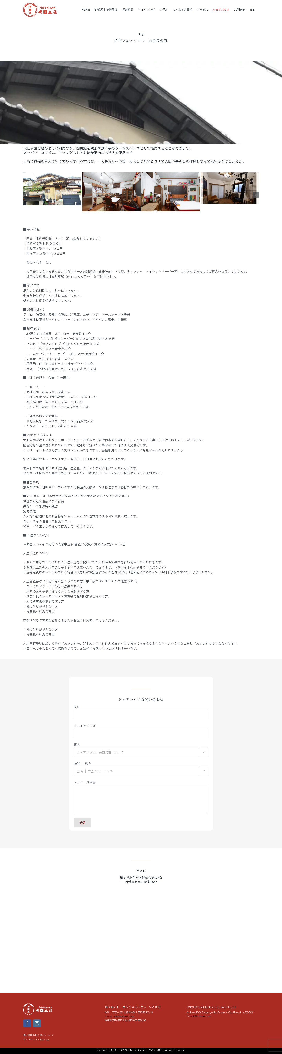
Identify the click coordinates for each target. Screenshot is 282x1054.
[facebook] (27, 1023)
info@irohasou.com (201, 1016)
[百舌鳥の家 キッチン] (111, 174)
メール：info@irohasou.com (119, 1016)
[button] (26, 195)
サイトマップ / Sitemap (36, 1039)
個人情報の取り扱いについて (38, 1035)
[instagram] (37, 1023)
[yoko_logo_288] (38, 1004)
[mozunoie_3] (52, 174)
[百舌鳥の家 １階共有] (230, 174)
